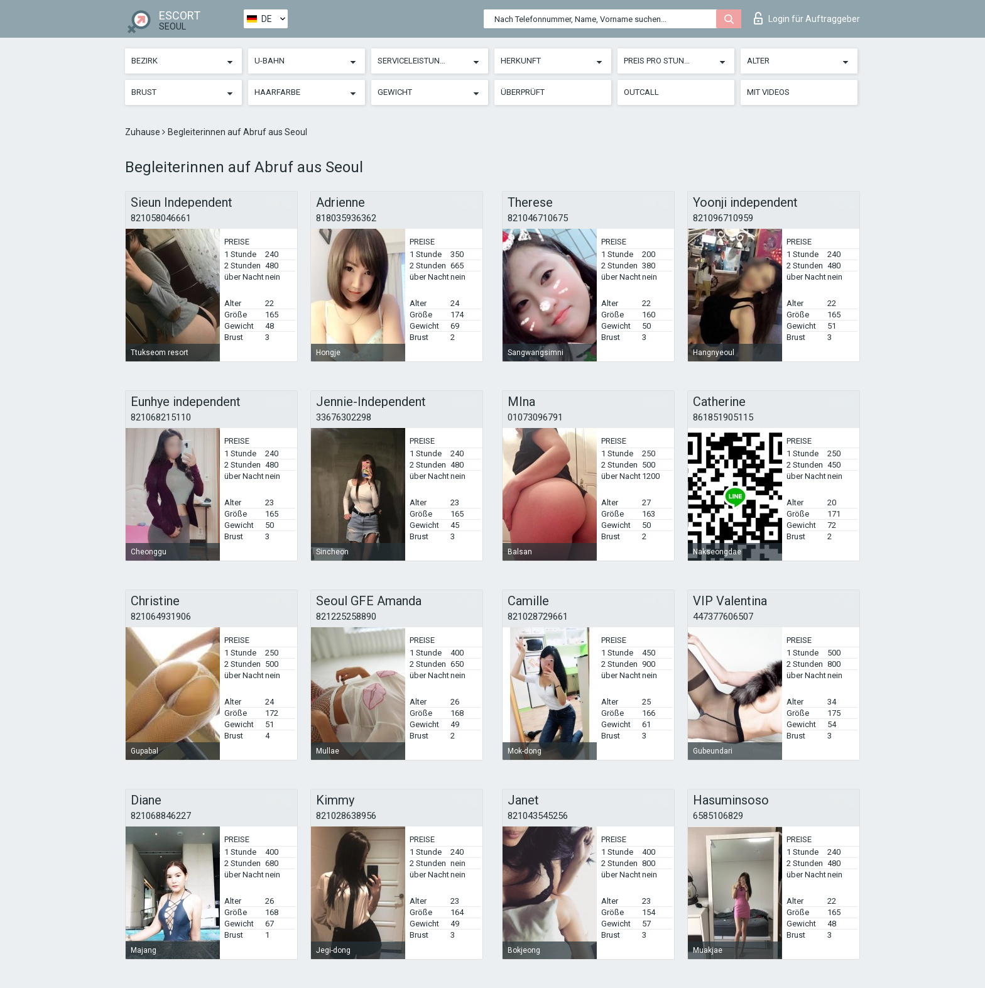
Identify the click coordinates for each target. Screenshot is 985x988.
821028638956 (346, 815)
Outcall (641, 92)
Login (807, 18)
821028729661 (538, 616)
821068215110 (161, 417)
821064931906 (161, 616)
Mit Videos (768, 92)
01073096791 (535, 417)
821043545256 (538, 815)
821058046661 (161, 218)
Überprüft (523, 92)
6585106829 (718, 815)
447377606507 (723, 616)
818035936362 (346, 218)
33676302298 (343, 417)
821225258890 (346, 616)
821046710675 (538, 218)
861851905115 (723, 417)
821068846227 (161, 815)
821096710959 (723, 218)
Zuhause (143, 132)
